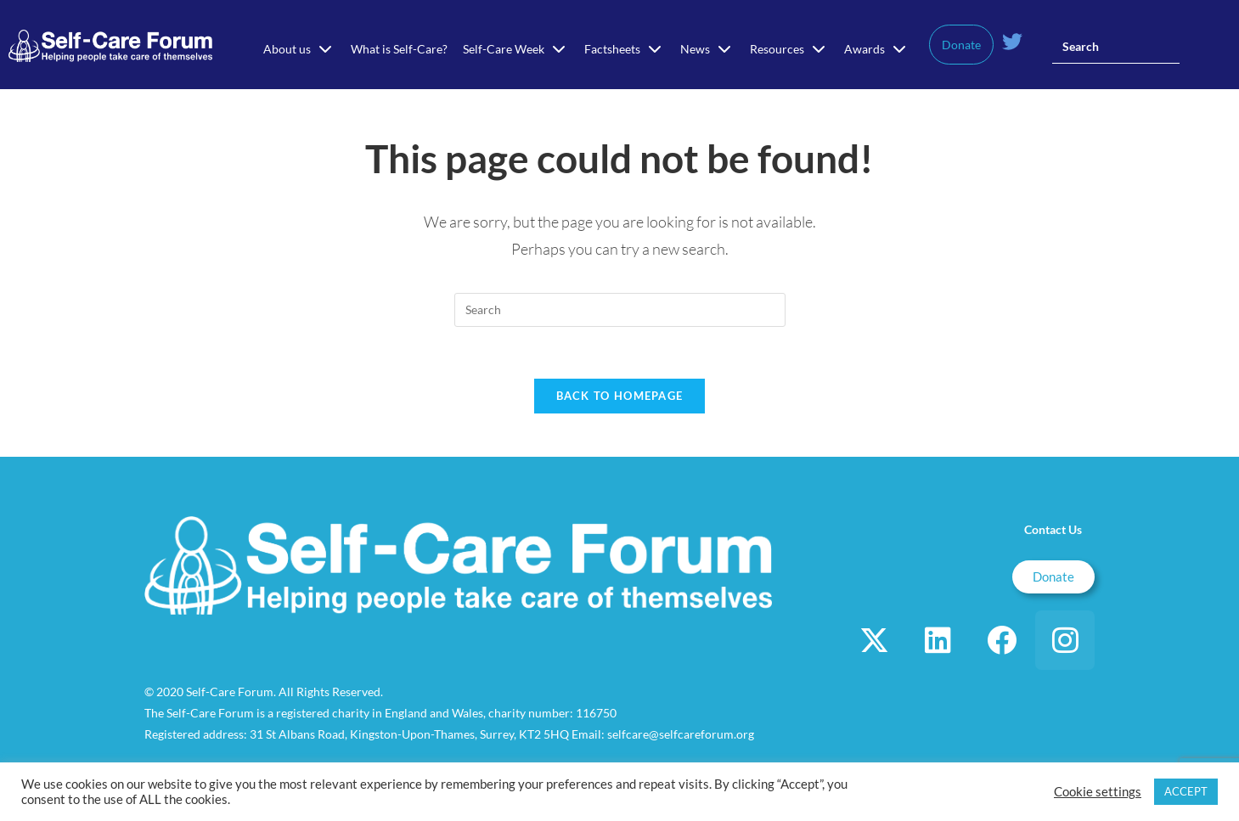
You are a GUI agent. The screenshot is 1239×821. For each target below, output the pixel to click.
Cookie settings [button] (1097, 791)
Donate (961, 44)
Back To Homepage (620, 395)
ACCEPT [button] (1186, 791)
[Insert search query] (1116, 47)
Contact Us (1053, 529)
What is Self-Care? (399, 49)
